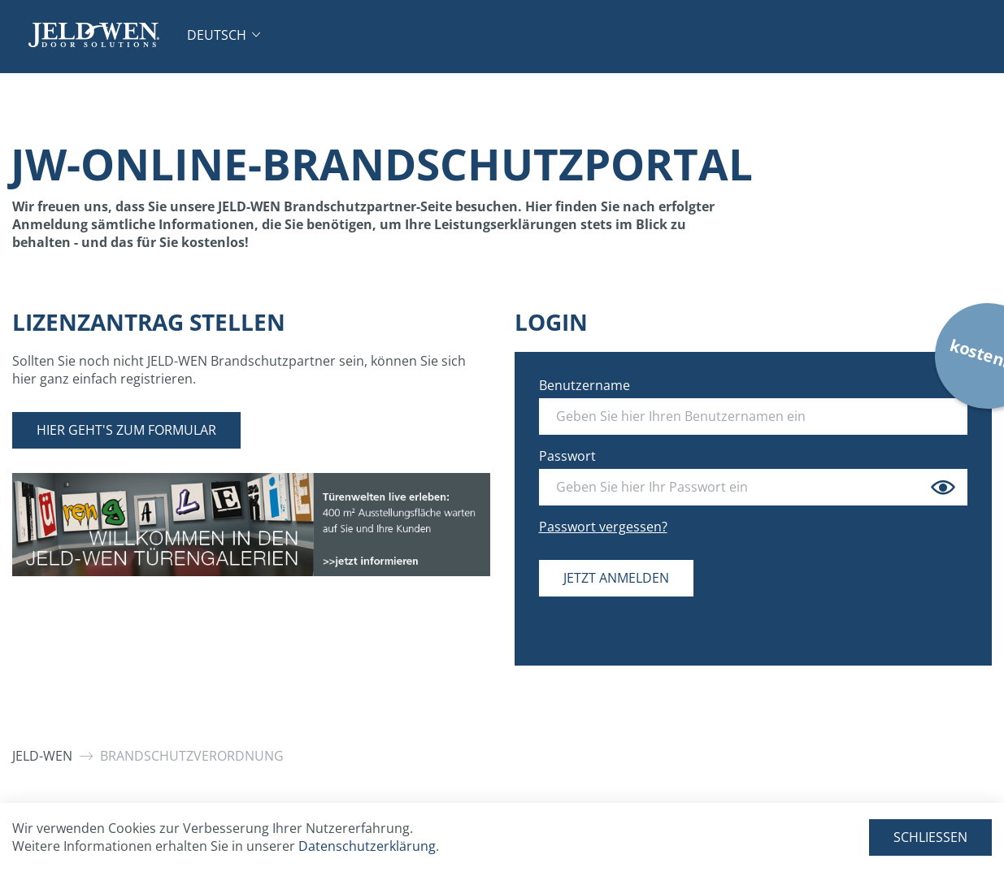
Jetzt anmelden (616, 578)
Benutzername (584, 385)
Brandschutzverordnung (192, 756)
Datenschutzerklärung (367, 846)
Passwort (567, 456)
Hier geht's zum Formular (126, 430)
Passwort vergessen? (603, 527)
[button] (223, 35)
